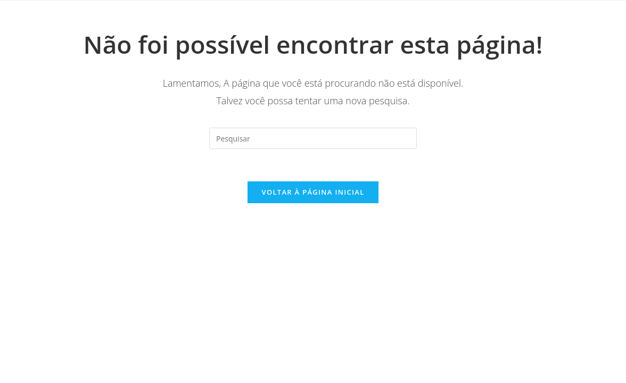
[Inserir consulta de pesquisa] (313, 138)
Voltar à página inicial (312, 192)
